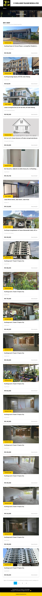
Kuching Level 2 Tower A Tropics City (14, 476)
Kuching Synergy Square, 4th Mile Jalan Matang (17, 77)
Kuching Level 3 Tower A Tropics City (14, 353)
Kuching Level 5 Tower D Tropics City (14, 568)
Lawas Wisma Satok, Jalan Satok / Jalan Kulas (16, 199)
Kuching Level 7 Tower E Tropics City (14, 261)
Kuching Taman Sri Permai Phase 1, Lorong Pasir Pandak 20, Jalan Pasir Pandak (21, 46)
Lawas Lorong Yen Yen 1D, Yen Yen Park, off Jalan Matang (19, 107)
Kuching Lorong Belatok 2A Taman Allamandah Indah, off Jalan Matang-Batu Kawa (21, 230)
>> (26, 583)
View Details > (34, 53)
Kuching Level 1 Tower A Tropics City (14, 291)
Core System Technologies (24, 589)
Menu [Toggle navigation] (4, 8)
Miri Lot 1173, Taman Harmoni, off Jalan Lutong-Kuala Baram (20, 138)
